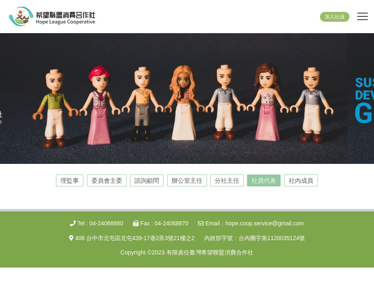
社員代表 (263, 180)
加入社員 (335, 17)
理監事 (69, 180)
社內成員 (300, 180)
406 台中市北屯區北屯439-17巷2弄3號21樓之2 (132, 238)
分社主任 (226, 180)
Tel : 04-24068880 (96, 223)
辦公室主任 (186, 180)
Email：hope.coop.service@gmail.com (251, 223)
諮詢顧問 (146, 180)
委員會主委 (106, 180)
